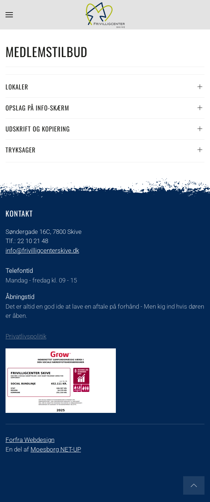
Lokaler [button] (17, 86)
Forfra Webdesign (30, 439)
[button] (9, 14)
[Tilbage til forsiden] (105, 14)
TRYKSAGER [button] (21, 149)
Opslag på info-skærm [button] (37, 107)
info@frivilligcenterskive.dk (42, 250)
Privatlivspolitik (26, 336)
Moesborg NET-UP (56, 449)
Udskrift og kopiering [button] (38, 128)
